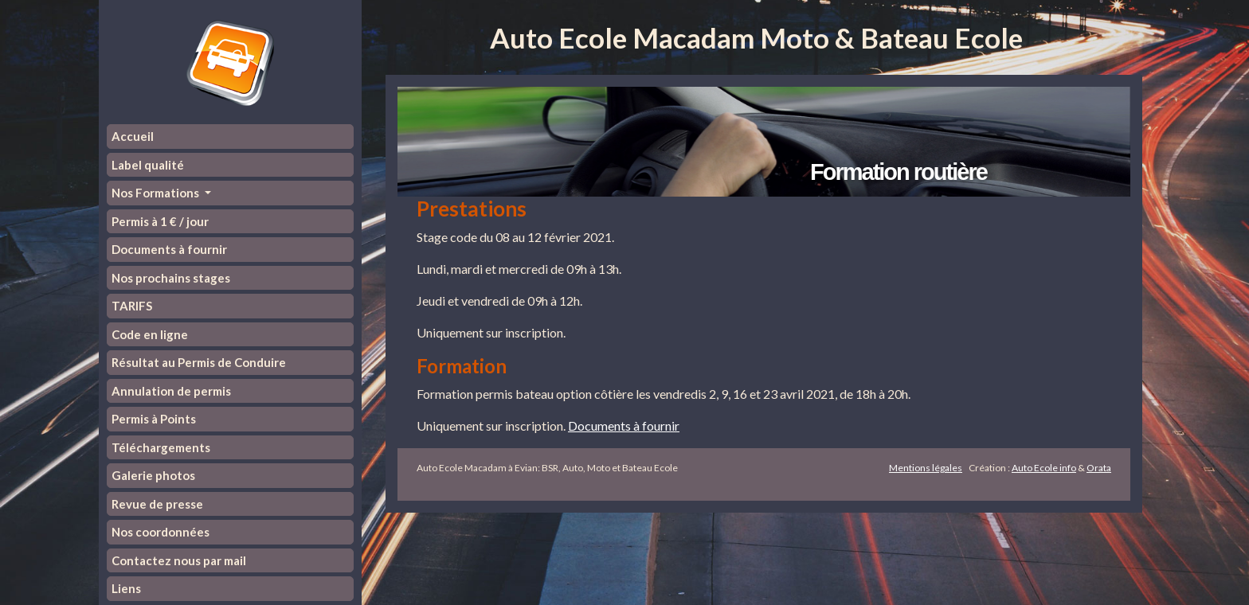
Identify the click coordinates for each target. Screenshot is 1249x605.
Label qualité (148, 165)
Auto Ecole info (1044, 468)
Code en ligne (150, 334)
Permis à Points (154, 419)
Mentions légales (925, 468)
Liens (126, 588)
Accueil (133, 136)
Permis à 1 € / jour (160, 221)
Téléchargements (161, 447)
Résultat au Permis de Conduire (199, 362)
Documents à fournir (169, 249)
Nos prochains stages (171, 278)
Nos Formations (157, 192)
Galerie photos (153, 475)
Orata (1099, 468)
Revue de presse (157, 504)
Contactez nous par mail (179, 560)
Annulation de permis (171, 391)
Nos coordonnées (160, 532)
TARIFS (132, 306)
